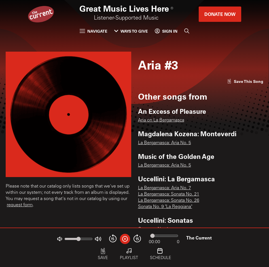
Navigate (93, 31)
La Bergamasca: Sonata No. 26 (168, 200)
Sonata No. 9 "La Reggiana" (165, 207)
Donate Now (220, 14)
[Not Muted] (59, 239)
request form (20, 205)
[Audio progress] (164, 236)
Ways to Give (131, 31)
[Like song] (245, 81)
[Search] (187, 31)
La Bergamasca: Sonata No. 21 (168, 194)
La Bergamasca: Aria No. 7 (164, 188)
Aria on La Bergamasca (161, 120)
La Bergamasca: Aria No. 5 (164, 143)
